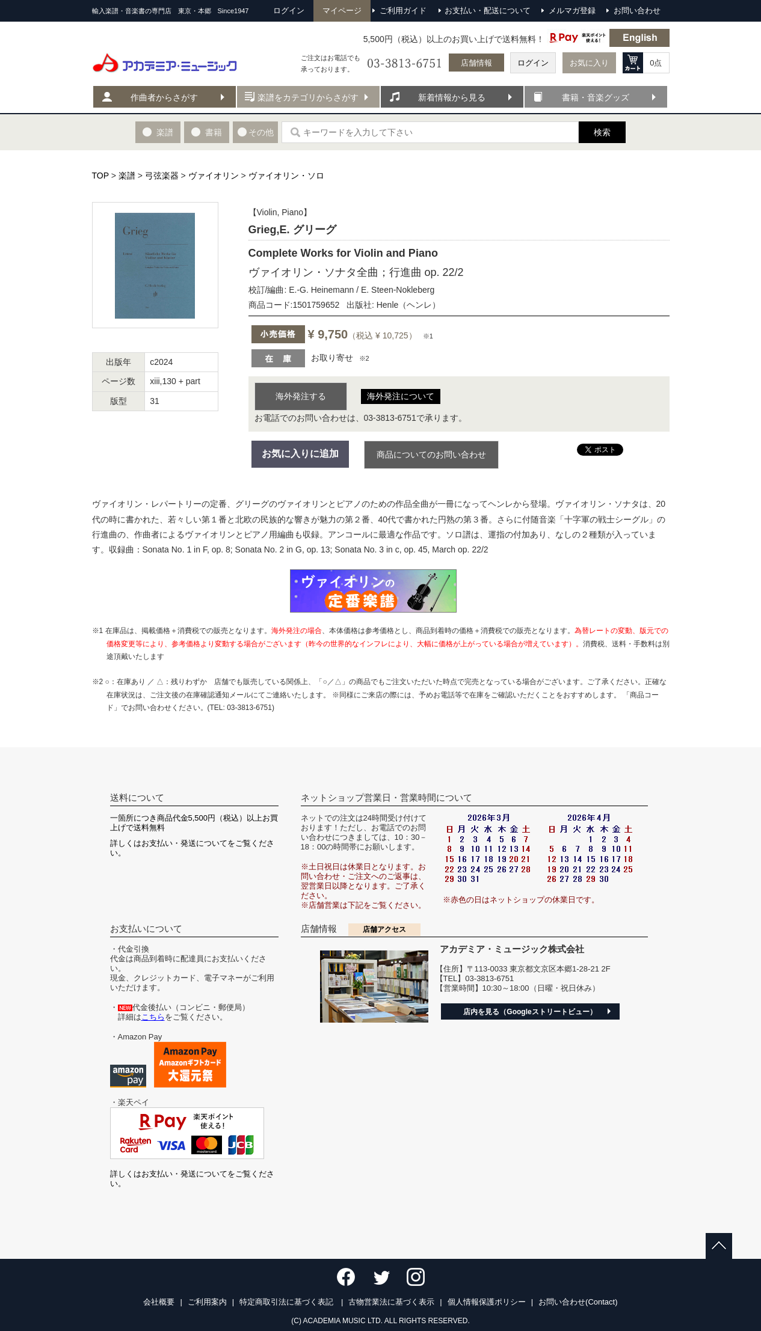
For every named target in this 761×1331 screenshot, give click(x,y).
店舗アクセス (384, 929)
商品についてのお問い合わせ (431, 454)
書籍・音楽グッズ (595, 97)
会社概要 (158, 1301)
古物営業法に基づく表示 (391, 1301)
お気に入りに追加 (300, 453)
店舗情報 (476, 62)
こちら (153, 1016)
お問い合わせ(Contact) (577, 1301)
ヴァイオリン (213, 175)
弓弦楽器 (162, 175)
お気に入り (589, 62)
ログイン (533, 62)
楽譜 (127, 175)
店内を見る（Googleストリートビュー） (529, 1012)
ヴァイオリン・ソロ (286, 175)
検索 (602, 132)
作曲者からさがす (164, 97)
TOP (100, 175)
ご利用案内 (207, 1301)
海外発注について (400, 396)
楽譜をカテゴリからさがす (308, 97)
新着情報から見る (451, 97)
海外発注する (300, 396)
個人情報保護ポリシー (487, 1301)
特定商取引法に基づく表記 (287, 1301)
